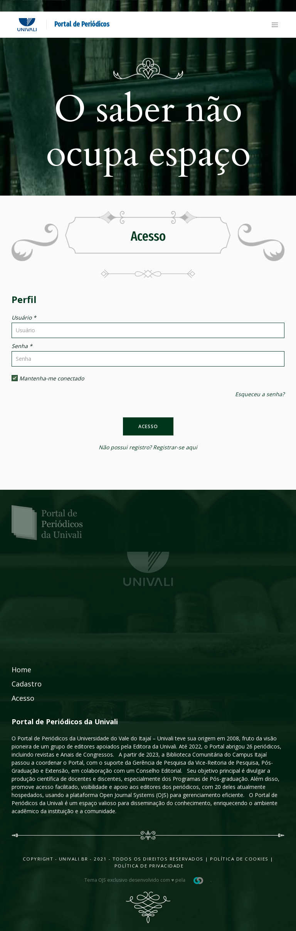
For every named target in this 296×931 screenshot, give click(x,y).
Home (21, 669)
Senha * (22, 346)
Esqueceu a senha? (259, 394)
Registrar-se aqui (175, 447)
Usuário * (24, 317)
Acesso (148, 426)
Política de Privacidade (149, 866)
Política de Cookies (239, 859)
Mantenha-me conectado (48, 378)
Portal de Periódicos (81, 24)
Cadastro (27, 683)
